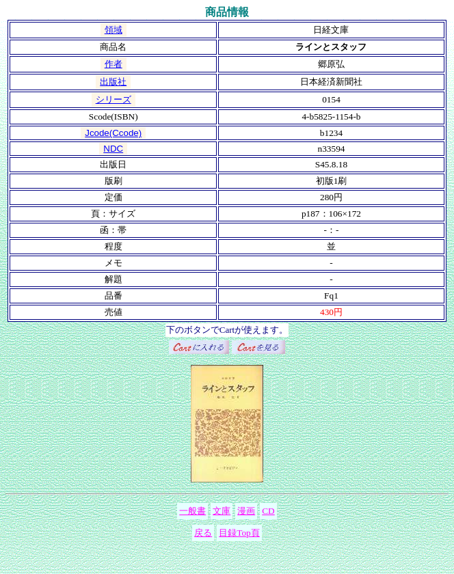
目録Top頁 (239, 533)
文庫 (221, 511)
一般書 (192, 511)
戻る (203, 533)
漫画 (246, 511)
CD (268, 511)
